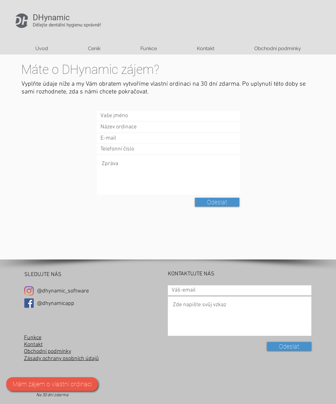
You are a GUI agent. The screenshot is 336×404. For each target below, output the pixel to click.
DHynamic (51, 17)
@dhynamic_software (63, 291)
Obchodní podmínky (47, 351)
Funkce (32, 338)
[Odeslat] (217, 202)
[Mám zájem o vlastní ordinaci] (52, 384)
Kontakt (33, 344)
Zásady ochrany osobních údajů (61, 358)
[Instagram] (29, 291)
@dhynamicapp (55, 303)
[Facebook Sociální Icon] (29, 303)
